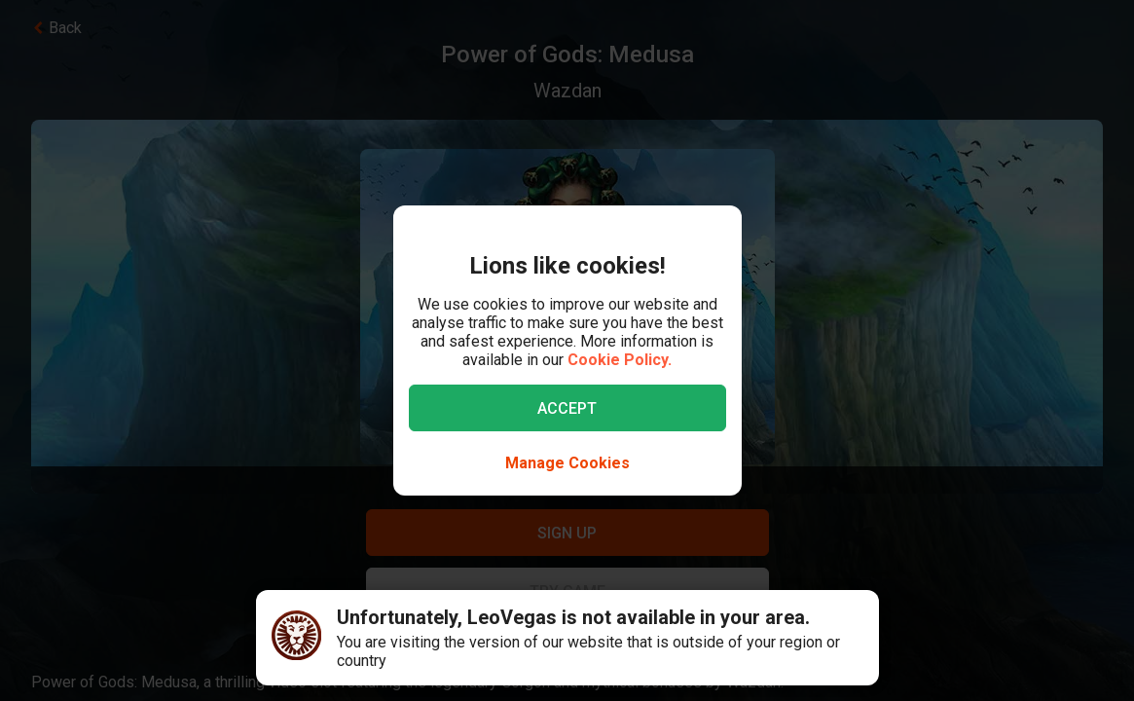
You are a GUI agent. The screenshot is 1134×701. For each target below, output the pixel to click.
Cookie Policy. (619, 359)
